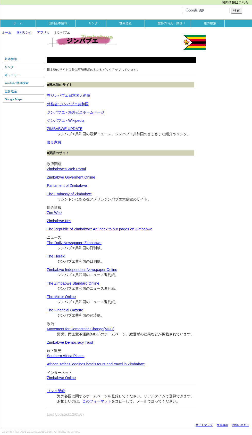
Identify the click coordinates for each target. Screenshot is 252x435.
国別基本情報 (60, 23)
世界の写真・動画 (173, 23)
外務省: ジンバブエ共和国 (68, 104)
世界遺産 (125, 23)
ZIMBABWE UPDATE (64, 129)
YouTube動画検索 (17, 83)
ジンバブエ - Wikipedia (65, 120)
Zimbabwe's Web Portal (66, 169)
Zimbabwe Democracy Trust (70, 342)
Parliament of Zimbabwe (67, 185)
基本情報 (11, 59)
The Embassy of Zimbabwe (69, 194)
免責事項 (222, 424)
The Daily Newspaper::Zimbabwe (74, 243)
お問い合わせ (240, 424)
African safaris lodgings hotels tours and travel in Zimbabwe (96, 364)
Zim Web (54, 213)
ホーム (18, 23)
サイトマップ (204, 424)
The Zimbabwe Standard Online (73, 283)
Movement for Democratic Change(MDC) (80, 329)
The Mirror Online (61, 297)
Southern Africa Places (66, 356)
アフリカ (43, 32)
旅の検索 (212, 23)
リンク (96, 23)
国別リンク (24, 32)
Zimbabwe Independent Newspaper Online (82, 270)
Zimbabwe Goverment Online (71, 177)
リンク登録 (56, 391)
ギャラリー (12, 75)
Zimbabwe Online (61, 378)
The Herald (56, 256)
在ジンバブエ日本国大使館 (68, 95)
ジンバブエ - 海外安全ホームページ (75, 112)
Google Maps (13, 99)
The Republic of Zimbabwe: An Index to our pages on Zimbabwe (100, 229)
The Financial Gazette (65, 310)
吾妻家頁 (54, 142)
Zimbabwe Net (59, 221)
